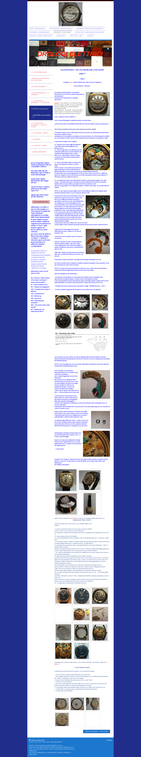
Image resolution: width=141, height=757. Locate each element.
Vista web (109, 740)
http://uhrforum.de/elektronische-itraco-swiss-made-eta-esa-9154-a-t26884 (75, 129)
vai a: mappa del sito (41, 202)
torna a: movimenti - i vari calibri (96, 731)
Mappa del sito (41, 740)
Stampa (32, 740)
